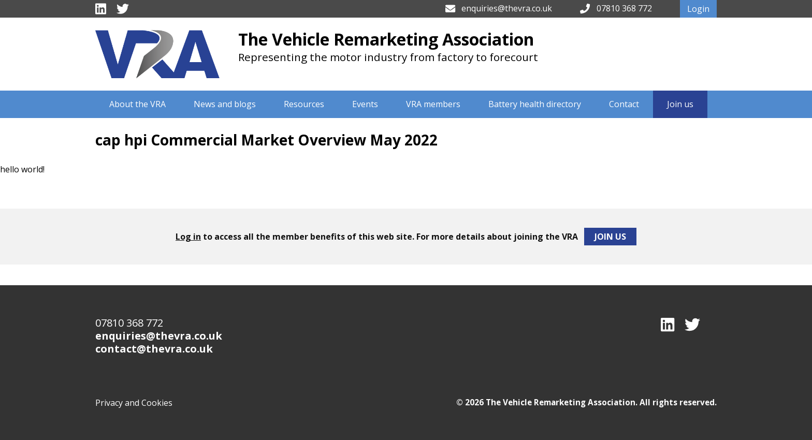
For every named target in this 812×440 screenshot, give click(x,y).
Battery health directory (534, 104)
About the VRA (137, 104)
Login (698, 8)
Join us (680, 104)
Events (365, 104)
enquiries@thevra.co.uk (506, 8)
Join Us (610, 236)
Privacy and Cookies (133, 402)
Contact (624, 104)
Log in (188, 236)
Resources (304, 104)
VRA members (433, 104)
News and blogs (225, 104)
